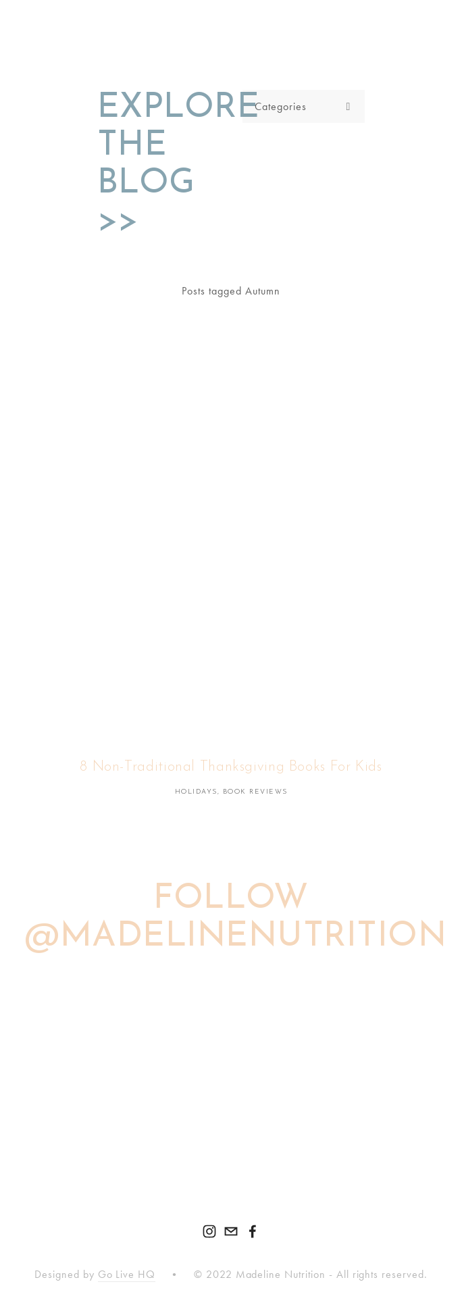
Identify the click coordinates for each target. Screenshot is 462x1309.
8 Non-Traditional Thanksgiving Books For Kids (231, 767)
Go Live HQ (127, 1274)
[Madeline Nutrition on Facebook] (252, 1231)
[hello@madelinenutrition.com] (231, 1231)
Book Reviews (255, 792)
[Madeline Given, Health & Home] (209, 1231)
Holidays (196, 792)
